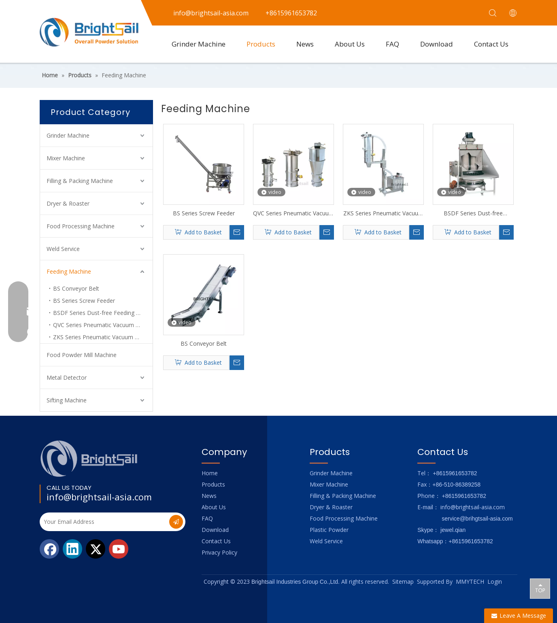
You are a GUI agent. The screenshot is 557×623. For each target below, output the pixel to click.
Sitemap (403, 581)
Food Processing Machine (81, 226)
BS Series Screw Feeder (84, 300)
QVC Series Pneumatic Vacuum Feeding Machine (103, 325)
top (540, 588)
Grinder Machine (198, 44)
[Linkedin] (72, 549)
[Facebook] (49, 549)
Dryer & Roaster (68, 203)
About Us (350, 44)
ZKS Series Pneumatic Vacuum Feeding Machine (383, 213)
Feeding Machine (69, 271)
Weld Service (63, 249)
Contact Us (491, 44)
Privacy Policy (219, 552)
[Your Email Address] (104, 521)
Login (494, 581)
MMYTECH (470, 581)
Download (436, 44)
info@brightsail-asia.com (99, 497)
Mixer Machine (66, 158)
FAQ (392, 44)
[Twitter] (95, 549)
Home (210, 473)
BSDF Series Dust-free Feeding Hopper (103, 313)
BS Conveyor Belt (76, 288)
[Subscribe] (176, 522)
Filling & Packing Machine (80, 181)
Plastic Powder (329, 530)
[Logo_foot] (89, 458)
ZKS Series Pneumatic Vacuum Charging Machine (103, 337)
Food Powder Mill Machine (82, 355)
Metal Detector (67, 377)
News (305, 44)
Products (261, 44)
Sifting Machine (67, 400)
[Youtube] (118, 549)
